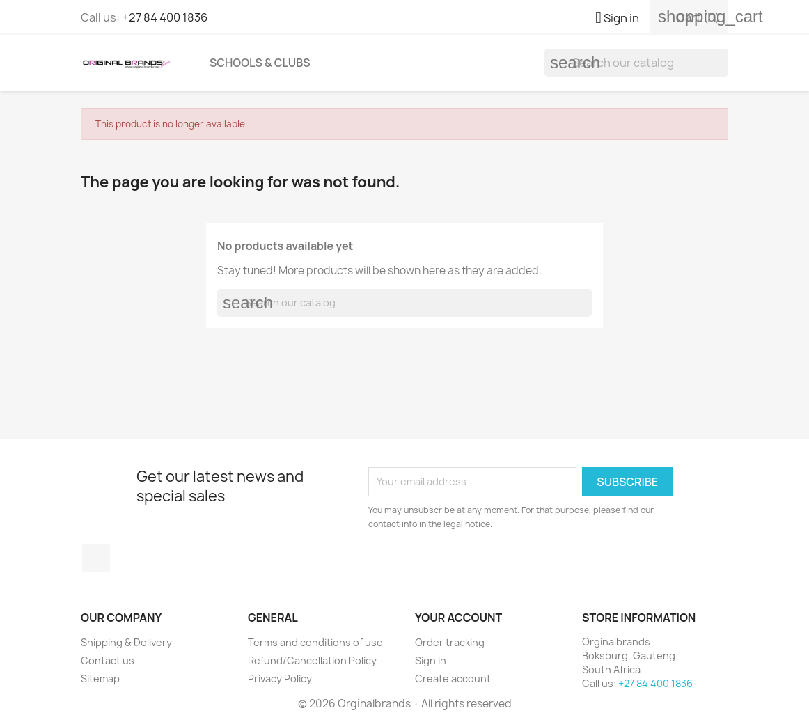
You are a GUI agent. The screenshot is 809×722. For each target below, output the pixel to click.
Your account (458, 617)
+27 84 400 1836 (164, 17)
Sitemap (100, 678)
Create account (453, 678)
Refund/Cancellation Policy (312, 660)
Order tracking (450, 642)
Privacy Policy (280, 678)
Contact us (107, 660)
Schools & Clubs (260, 62)
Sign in (430, 660)
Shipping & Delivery (126, 642)
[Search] (636, 63)
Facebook (96, 558)
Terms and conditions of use (315, 642)
